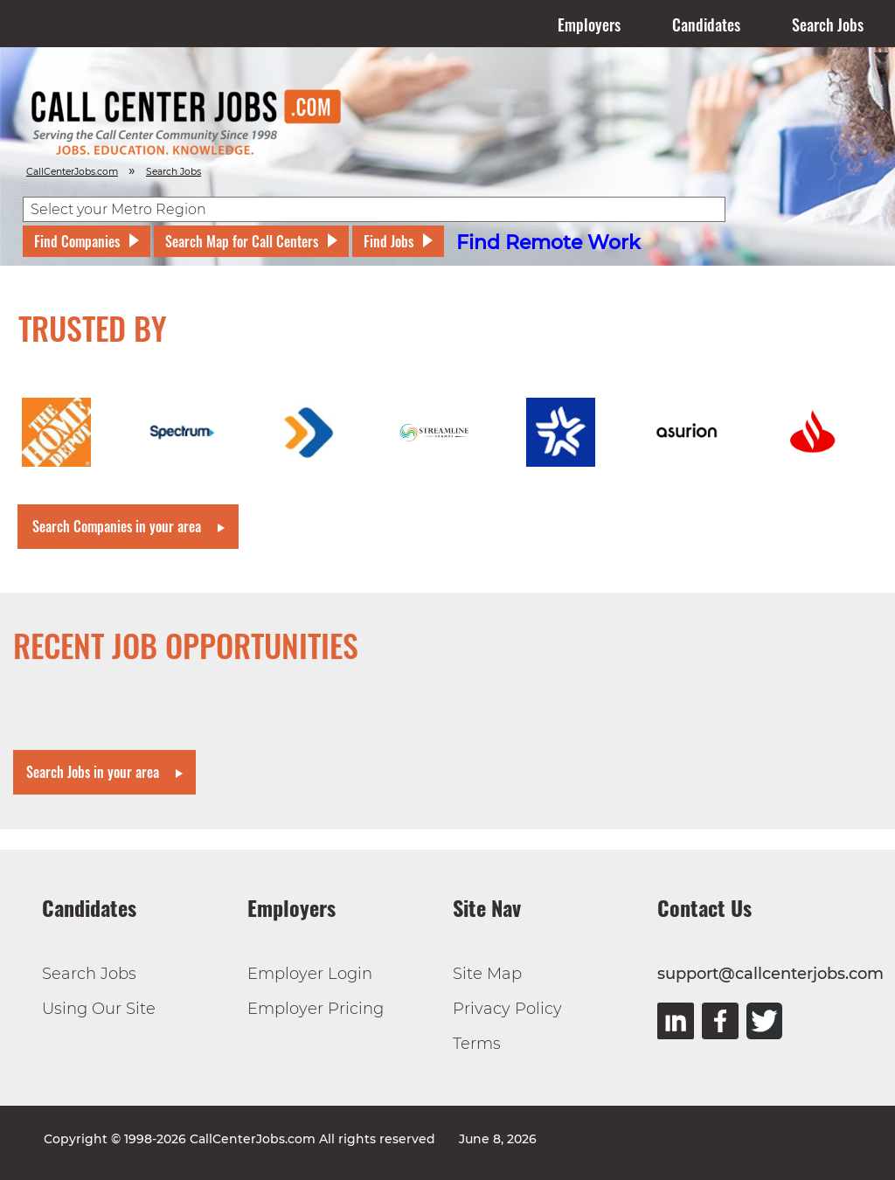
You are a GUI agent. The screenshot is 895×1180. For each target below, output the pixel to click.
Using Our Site (99, 1008)
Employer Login (309, 973)
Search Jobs (828, 24)
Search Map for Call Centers (241, 241)
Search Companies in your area (116, 526)
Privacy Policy (507, 1008)
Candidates (706, 24)
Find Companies (77, 241)
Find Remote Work (548, 242)
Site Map (487, 973)
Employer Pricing (315, 1008)
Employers (589, 24)
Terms (477, 1043)
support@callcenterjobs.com (770, 973)
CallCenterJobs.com (72, 171)
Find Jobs (388, 241)
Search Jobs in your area (92, 771)
